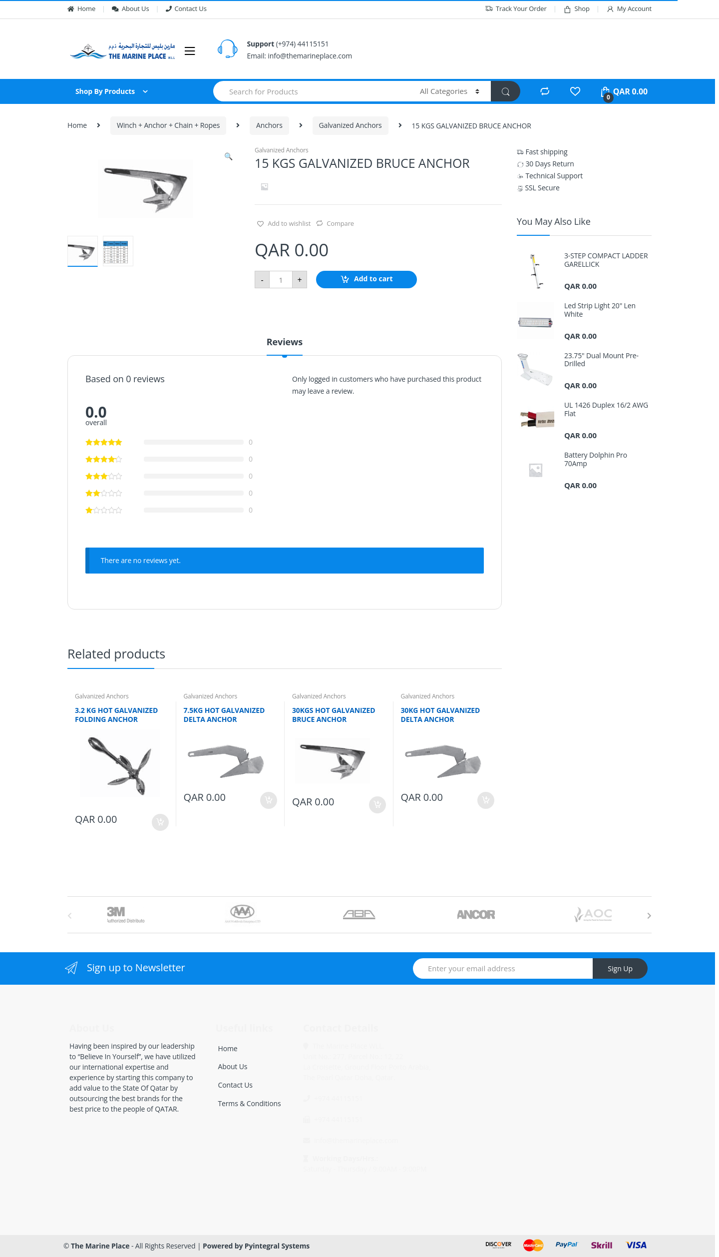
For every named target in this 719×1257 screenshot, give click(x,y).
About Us (130, 8)
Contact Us (186, 8)
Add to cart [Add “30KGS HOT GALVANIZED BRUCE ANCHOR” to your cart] (377, 804)
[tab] (285, 346)
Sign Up (620, 968)
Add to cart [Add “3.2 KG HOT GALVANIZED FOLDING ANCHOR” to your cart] (160, 822)
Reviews (285, 342)
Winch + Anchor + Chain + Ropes (168, 125)
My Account (629, 8)
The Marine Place (100, 1246)
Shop (576, 8)
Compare (340, 223)
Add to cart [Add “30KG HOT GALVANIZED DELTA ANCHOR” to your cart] (485, 800)
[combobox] (310, 91)
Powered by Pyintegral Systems (256, 1246)
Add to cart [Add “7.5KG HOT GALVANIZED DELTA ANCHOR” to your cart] (268, 800)
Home (81, 8)
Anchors (269, 125)
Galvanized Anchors (350, 125)
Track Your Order (516, 8)
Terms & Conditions (249, 1103)
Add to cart (373, 279)
